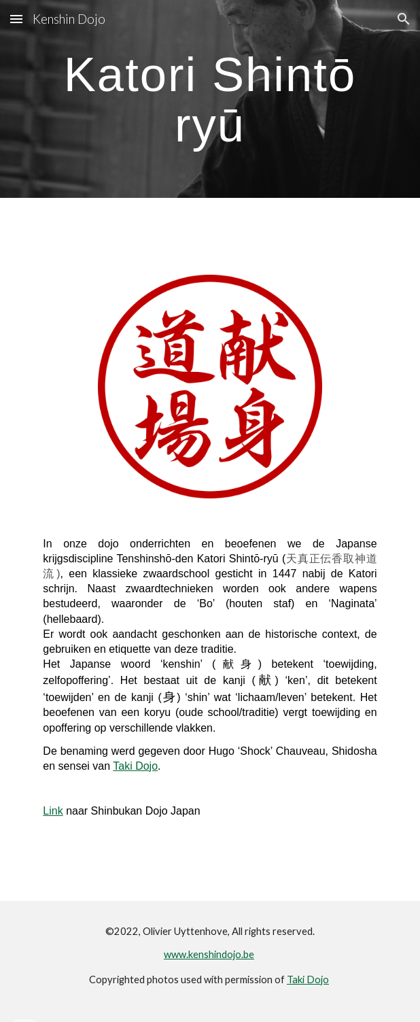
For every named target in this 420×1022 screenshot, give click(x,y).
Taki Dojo (135, 766)
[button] (16, 18)
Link (53, 811)
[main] (209, 99)
